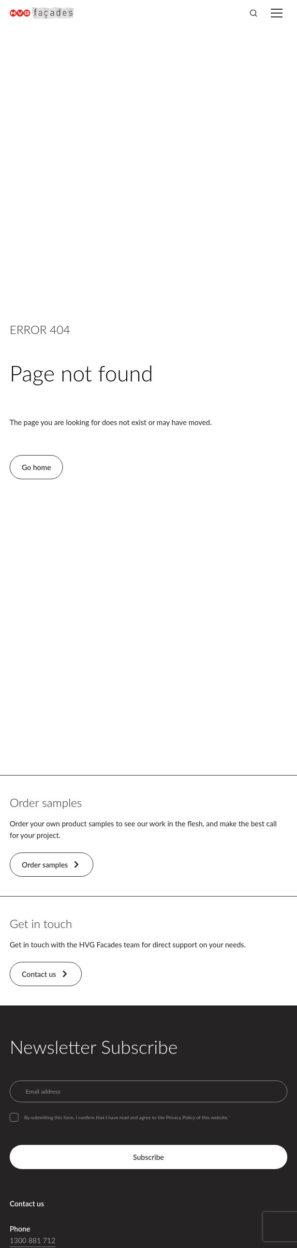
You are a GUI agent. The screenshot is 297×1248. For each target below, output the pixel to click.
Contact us (46, 974)
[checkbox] (14, 1117)
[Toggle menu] (276, 13)
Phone (20, 1228)
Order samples (51, 864)
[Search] (253, 13)
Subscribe (148, 1157)
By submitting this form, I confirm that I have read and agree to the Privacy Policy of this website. (127, 1117)
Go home (36, 467)
